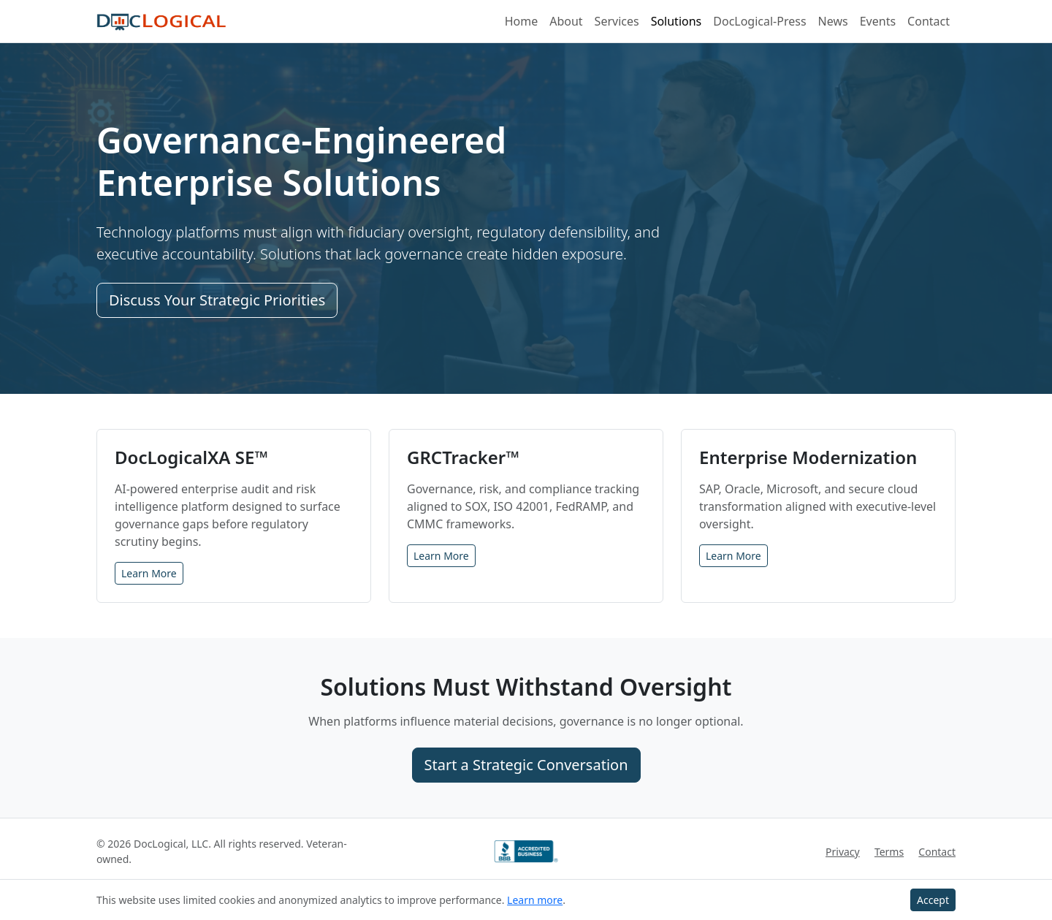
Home (521, 21)
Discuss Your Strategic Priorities (217, 300)
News (833, 21)
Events (878, 21)
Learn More (149, 573)
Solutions (676, 21)
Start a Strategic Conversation (526, 765)
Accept (933, 900)
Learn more (535, 900)
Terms (889, 852)
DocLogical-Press (759, 21)
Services (617, 21)
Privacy (843, 852)
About (565, 21)
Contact (928, 21)
